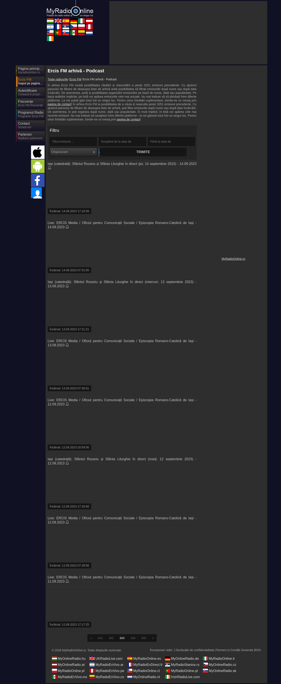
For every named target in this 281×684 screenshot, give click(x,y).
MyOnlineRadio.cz (219, 665)
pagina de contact (59, 104)
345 (143, 639)
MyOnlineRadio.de (182, 659)
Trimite (123, 152)
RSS (258, 651)
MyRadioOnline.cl (143, 671)
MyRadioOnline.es (144, 659)
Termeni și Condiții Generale (234, 651)
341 (100, 639)
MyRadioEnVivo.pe (107, 671)
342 (111, 639)
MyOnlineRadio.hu (69, 659)
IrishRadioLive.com (182, 678)
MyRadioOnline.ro (233, 258)
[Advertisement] (188, 32)
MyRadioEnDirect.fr (145, 665)
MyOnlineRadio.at (68, 665)
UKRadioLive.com (106, 659)
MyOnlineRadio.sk (219, 671)
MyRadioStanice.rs (182, 665)
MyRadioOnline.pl (68, 671)
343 (121, 639)
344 (132, 639)
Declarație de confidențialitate (195, 651)
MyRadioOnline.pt (181, 671)
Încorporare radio (161, 651)
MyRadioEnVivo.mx (69, 678)
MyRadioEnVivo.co (107, 678)
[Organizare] (73, 152)
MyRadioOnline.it (219, 659)
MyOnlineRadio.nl (143, 678)
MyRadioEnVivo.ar (106, 665)
